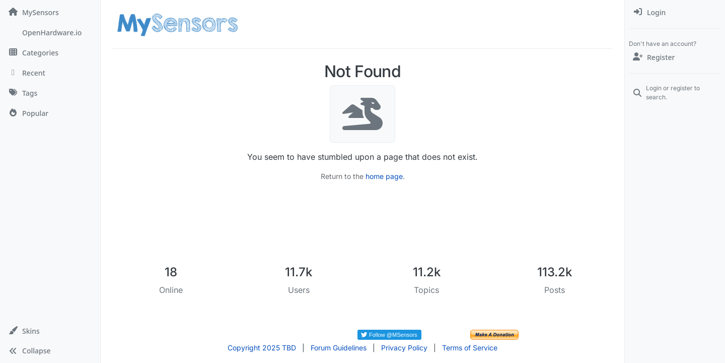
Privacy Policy (404, 347)
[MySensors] (50, 12)
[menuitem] (675, 12)
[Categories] (50, 52)
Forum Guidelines (339, 347)
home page (384, 176)
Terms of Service (469, 347)
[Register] (675, 57)
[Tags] (50, 93)
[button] (50, 331)
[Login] (675, 12)
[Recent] (50, 73)
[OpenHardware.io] (50, 32)
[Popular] (50, 113)
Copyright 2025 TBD (262, 347)
